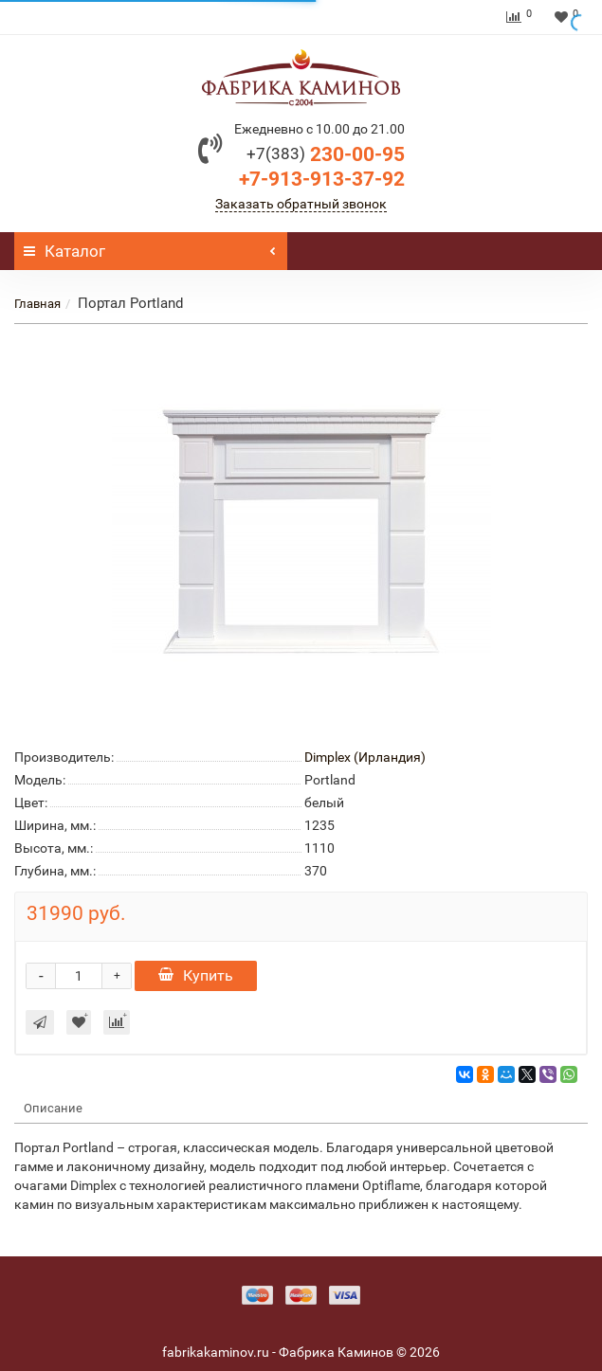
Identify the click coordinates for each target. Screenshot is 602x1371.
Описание (53, 1108)
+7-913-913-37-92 (322, 179)
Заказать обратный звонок (301, 203)
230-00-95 (325, 154)
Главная (37, 304)
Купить (195, 975)
